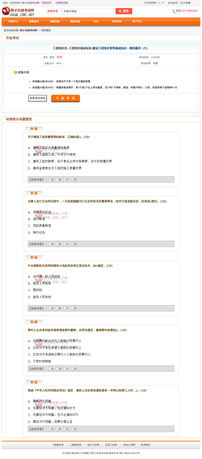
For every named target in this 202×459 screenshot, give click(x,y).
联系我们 (146, 444)
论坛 (95, 21)
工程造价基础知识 (80, 48)
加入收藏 (185, 2)
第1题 (34, 128)
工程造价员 (60, 48)
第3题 (34, 257)
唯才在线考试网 (30, 2)
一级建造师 (57, 444)
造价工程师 (93, 444)
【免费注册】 (62, 2)
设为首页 (173, 2)
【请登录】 (47, 2)
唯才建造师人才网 (76, 453)
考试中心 (13, 21)
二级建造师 (75, 444)
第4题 (34, 322)
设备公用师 (129, 444)
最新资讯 (34, 21)
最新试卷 (75, 21)
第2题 (34, 193)
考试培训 (116, 21)
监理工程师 (111, 444)
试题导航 (54, 21)
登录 (59, 57)
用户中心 (137, 21)
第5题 (34, 382)
